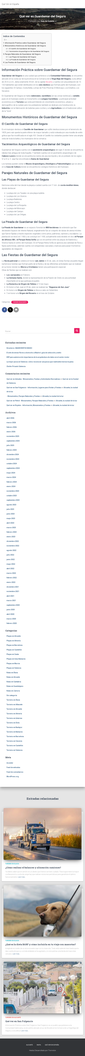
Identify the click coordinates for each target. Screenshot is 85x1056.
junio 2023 (11, 514)
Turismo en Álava (13, 700)
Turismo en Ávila (13, 723)
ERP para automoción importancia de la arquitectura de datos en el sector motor (38, 357)
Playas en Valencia (14, 668)
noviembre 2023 (13, 491)
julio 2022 (10, 555)
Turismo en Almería (14, 714)
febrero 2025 (12, 450)
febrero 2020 (12, 623)
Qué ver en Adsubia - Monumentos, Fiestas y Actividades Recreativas (33, 379)
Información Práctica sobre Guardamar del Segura (25, 43)
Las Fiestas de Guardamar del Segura (20, 62)
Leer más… (22, 877)
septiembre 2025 (13, 441)
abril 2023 (10, 523)
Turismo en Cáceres (14, 741)
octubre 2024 (12, 464)
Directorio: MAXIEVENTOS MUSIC (19, 348)
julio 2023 (10, 509)
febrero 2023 (12, 532)
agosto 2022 (11, 550)
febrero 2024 (12, 482)
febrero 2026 (12, 427)
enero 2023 (11, 537)
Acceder (10, 763)
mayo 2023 (11, 518)
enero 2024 (11, 486)
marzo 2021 (11, 600)
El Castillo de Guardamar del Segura (22, 49)
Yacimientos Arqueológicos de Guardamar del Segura (29, 51)
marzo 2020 (11, 619)
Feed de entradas (13, 767)
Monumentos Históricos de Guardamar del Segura (25, 46)
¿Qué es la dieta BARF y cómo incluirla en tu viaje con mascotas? (40, 944)
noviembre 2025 (13, 436)
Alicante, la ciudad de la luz (53, 396)
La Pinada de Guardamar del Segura (22, 60)
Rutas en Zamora (13, 691)
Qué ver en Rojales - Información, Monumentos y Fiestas (28, 405)
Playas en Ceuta (13, 654)
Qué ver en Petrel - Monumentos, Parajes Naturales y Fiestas (30, 401)
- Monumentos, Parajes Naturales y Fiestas (23, 396)
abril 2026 (10, 418)
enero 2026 (11, 432)
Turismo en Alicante (19, 302)
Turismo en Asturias (14, 718)
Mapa (39, 1045)
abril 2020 (10, 614)
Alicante (49, 82)
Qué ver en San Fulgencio (19, 1021)
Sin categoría (12, 695)
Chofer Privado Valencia (16, 366)
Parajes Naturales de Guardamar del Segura (23, 54)
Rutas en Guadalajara (15, 686)
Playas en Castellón (14, 650)
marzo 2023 (11, 527)
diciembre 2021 (13, 587)
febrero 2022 (12, 578)
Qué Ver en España (52, 1045)
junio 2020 (11, 610)
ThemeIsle (52, 1050)
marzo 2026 (11, 422)
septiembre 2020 (13, 605)
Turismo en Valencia (14, 750)
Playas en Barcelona (14, 645)
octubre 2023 (12, 496)
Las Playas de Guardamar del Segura (22, 57)
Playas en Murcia (13, 663)
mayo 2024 (11, 473)
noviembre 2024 (13, 459)
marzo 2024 (11, 477)
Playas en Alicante (14, 636)
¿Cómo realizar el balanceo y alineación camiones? (33, 867)
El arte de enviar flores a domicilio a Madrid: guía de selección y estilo (34, 353)
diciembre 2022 (13, 541)
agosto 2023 (11, 505)
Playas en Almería (14, 641)
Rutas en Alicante (13, 677)
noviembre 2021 (13, 591)
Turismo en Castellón (15, 745)
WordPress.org (13, 776)
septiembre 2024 (13, 468)
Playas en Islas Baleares (16, 659)
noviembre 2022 (13, 546)
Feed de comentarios (15, 772)
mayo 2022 (11, 564)
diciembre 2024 (13, 454)
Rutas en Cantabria (14, 682)
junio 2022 (11, 559)
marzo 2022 (11, 573)
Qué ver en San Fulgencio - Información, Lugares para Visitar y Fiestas (34, 387)
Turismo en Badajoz (14, 727)
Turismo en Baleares (15, 732)
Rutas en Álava (12, 673)
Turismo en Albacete (14, 704)
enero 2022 (11, 582)
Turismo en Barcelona (15, 736)
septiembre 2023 (13, 500)
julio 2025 (10, 445)
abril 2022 (10, 568)
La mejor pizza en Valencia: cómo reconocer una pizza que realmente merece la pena (40, 362)
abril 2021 (10, 596)
